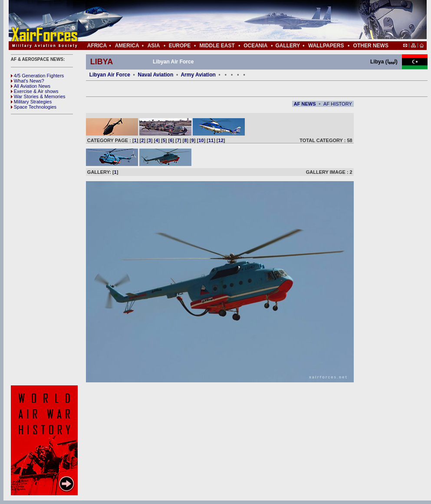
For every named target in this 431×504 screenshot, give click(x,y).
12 (221, 140)
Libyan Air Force (109, 75)
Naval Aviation (155, 75)
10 (201, 140)
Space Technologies (33, 106)
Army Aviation (198, 75)
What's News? (27, 80)
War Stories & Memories (38, 96)
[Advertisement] (45, 249)
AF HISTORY (337, 103)
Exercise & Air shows (35, 91)
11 (211, 140)
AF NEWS (305, 103)
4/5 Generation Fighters (38, 75)
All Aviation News (30, 86)
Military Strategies (31, 101)
